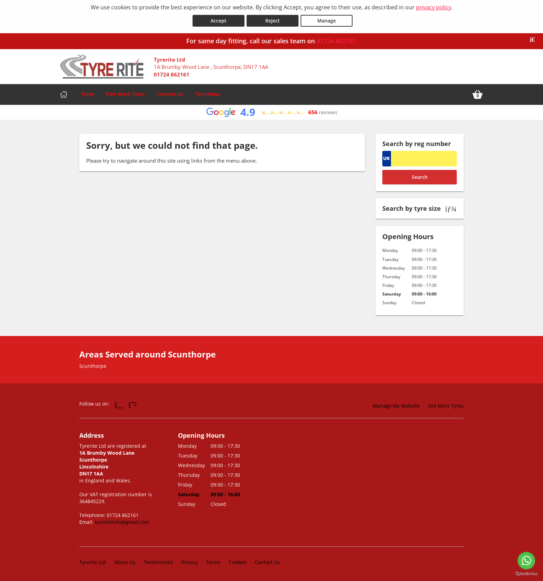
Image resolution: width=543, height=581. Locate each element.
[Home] (63, 94)
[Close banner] (535, 39)
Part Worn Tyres (125, 93)
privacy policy (433, 7)
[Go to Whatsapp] (132, 404)
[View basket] (477, 94)
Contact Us (170, 93)
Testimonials (158, 562)
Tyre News (207, 93)
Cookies (238, 562)
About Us (124, 562)
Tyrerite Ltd (92, 562)
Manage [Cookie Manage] (326, 20)
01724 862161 (336, 40)
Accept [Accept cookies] (218, 20)
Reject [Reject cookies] (272, 20)
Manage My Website (396, 405)
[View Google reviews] (272, 112)
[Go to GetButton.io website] (526, 574)
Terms (213, 562)
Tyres (87, 93)
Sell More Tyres (446, 405)
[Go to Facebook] (119, 404)
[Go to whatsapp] (526, 560)
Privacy (189, 562)
